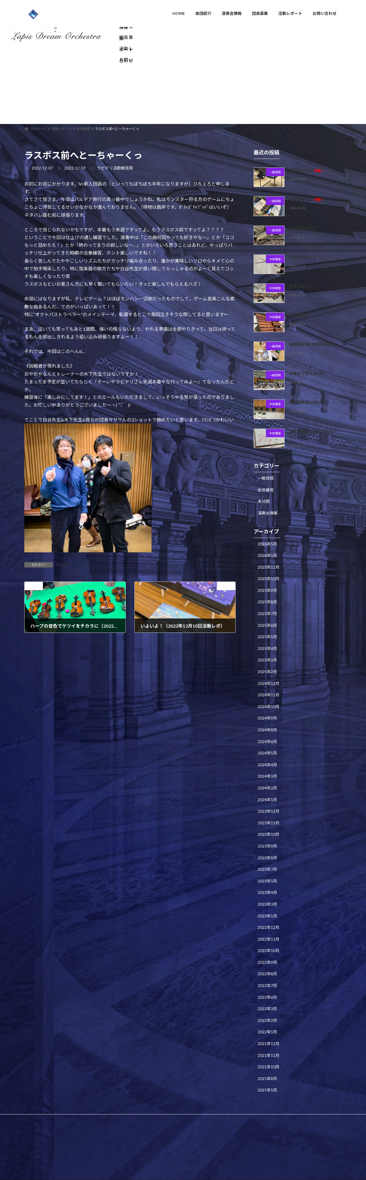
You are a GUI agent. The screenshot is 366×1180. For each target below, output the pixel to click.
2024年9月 (267, 677)
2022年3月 (267, 968)
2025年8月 (267, 561)
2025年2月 (267, 631)
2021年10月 (268, 1026)
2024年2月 (267, 747)
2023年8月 (267, 817)
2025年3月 (267, 619)
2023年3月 (267, 863)
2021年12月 (268, 1003)
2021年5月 (267, 1049)
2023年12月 (268, 770)
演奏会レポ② (306, 158)
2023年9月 (267, 805)
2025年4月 (267, 608)
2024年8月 (267, 689)
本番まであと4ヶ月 (306, 332)
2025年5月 (267, 596)
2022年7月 (267, 945)
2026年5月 (267, 503)
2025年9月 (267, 549)
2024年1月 (267, 759)
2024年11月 (268, 654)
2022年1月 (267, 991)
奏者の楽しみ (301, 245)
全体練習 (62, 525)
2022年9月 (267, 921)
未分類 (264, 460)
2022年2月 (267, 980)
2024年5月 (267, 712)
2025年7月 (267, 573)
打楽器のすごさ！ (305, 216)
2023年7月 (267, 828)
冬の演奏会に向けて (307, 361)
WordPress (152, 1109)
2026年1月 (267, 515)
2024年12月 (268, 643)
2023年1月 (267, 875)
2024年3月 (267, 735)
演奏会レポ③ (306, 129)
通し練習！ (299, 275)
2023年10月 (268, 793)
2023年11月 (268, 782)
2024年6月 (267, 701)
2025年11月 (268, 526)
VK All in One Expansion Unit (220, 1109)
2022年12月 (268, 886)
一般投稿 (266, 437)
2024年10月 (268, 666)
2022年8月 (267, 933)
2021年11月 (268, 1014)
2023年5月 (267, 840)
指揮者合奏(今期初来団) (310, 304)
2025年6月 (267, 584)
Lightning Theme (181, 1109)
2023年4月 (267, 852)
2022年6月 (267, 956)
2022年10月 (268, 910)
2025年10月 (268, 538)
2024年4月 (267, 724)
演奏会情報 (268, 472)
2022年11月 (268, 898)
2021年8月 (267, 1038)
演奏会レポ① (301, 188)
